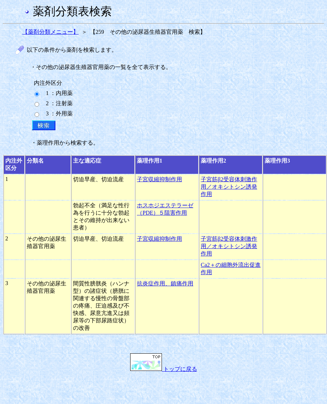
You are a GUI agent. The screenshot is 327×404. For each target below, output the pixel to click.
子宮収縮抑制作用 (159, 179)
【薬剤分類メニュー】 (50, 32)
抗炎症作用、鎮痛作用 (165, 283)
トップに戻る (163, 369)
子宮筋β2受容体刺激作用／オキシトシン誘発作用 (229, 186)
